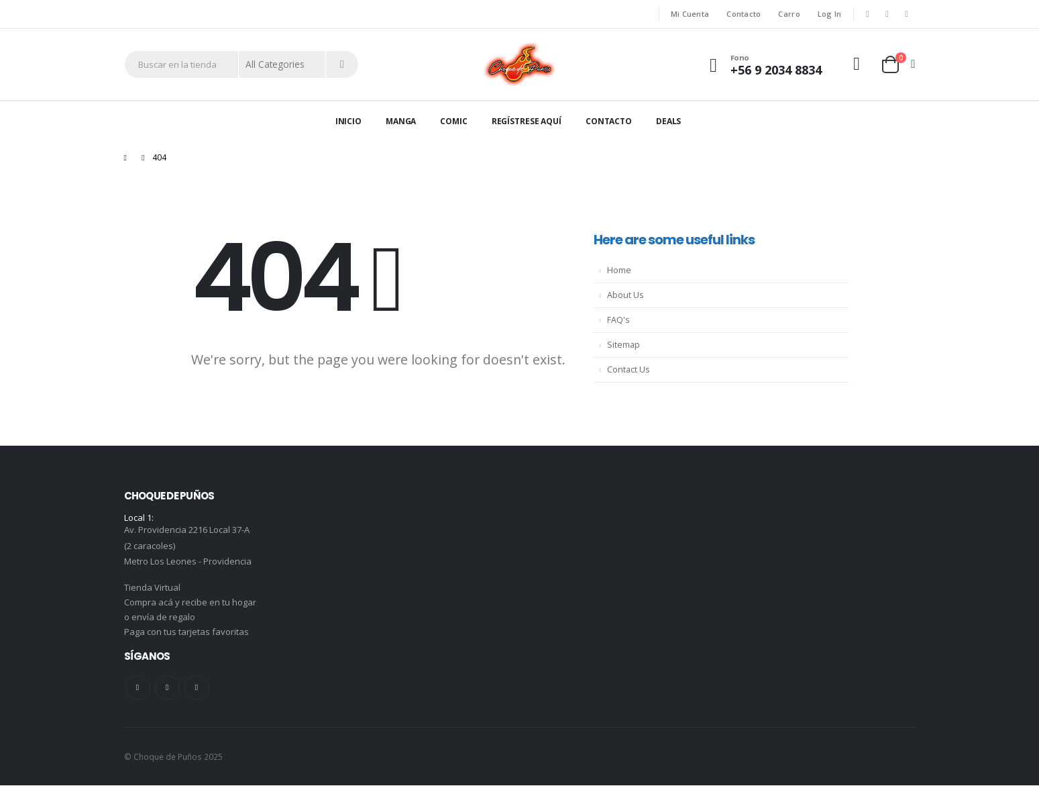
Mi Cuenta (690, 14)
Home (619, 270)
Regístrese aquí (526, 121)
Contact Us (628, 369)
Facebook (137, 688)
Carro (789, 14)
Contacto (743, 14)
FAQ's (618, 320)
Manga (401, 121)
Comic (453, 121)
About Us (625, 295)
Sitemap (623, 344)
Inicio (348, 121)
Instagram (196, 688)
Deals (668, 121)
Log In (830, 14)
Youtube (167, 688)
